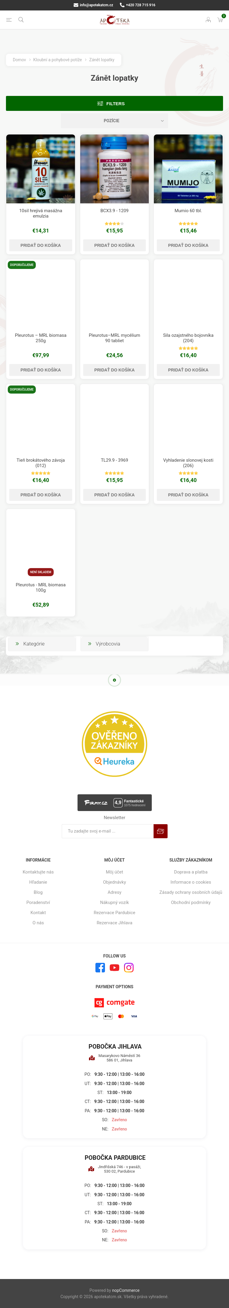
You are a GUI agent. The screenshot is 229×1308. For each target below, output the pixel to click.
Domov (19, 59)
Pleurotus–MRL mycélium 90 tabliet (114, 338)
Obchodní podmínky (191, 902)
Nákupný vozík (114, 902)
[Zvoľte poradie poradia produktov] (114, 120)
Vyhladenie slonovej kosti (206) (188, 463)
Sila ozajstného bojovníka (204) (188, 338)
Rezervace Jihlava (114, 922)
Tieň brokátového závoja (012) (40, 463)
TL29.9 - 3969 (114, 460)
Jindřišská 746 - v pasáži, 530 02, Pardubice (114, 1169)
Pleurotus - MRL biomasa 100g (41, 587)
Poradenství (38, 902)
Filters (115, 103)
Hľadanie (38, 882)
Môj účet (114, 872)
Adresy (114, 892)
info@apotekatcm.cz (93, 5)
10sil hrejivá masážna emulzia (40, 213)
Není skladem (40, 572)
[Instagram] (129, 967)
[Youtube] (114, 967)
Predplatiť (161, 831)
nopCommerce (126, 1290)
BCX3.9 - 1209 (114, 210)
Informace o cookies (191, 882)
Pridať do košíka (41, 245)
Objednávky (114, 882)
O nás (38, 922)
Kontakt (38, 912)
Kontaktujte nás (38, 872)
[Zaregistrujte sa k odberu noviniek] (108, 831)
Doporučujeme (21, 265)
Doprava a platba (191, 872)
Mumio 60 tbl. (188, 210)
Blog (38, 892)
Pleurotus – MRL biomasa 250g (40, 338)
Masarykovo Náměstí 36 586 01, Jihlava (114, 1057)
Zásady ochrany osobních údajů (190, 892)
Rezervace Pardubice (114, 912)
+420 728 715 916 (137, 5)
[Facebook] (100, 967)
